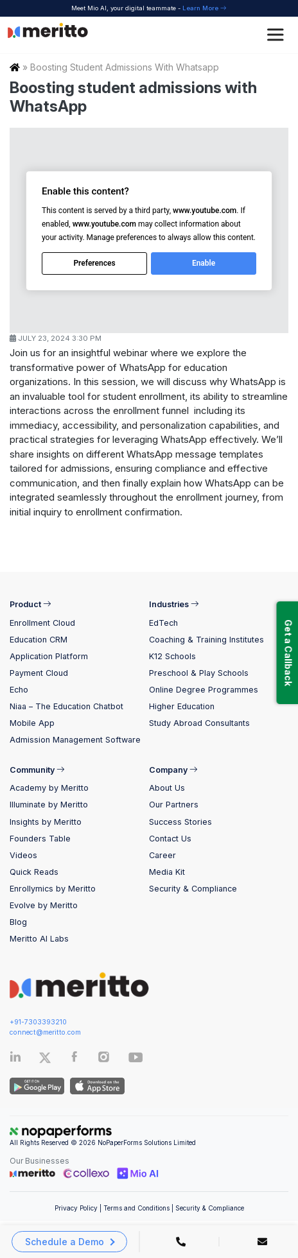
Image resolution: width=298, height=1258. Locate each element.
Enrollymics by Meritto (53, 888)
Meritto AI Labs (39, 939)
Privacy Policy (76, 1208)
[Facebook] (74, 1059)
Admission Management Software (75, 740)
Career (162, 855)
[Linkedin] (15, 1059)
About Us (167, 788)
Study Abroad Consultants (199, 723)
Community (37, 770)
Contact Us (170, 838)
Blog (18, 922)
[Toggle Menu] (277, 35)
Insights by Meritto (46, 822)
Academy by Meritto (49, 788)
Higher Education (182, 706)
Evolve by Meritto (44, 905)
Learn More (204, 8)
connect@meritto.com (45, 1032)
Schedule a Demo (64, 1241)
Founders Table (40, 838)
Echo (19, 689)
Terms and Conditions (136, 1208)
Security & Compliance (193, 888)
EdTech (163, 623)
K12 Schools (172, 656)
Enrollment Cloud (42, 623)
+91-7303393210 (38, 1022)
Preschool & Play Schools (199, 673)
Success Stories (180, 822)
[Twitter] (54, 1058)
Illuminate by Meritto (49, 804)
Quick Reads (34, 872)
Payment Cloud (39, 673)
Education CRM (38, 639)
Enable (203, 263)
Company (173, 770)
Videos (23, 855)
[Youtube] (135, 1061)
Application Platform (49, 656)
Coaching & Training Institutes (206, 639)
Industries (174, 604)
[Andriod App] (37, 1085)
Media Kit (167, 872)
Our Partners (173, 804)
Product (30, 604)
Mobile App (32, 723)
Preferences (94, 263)
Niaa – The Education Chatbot (66, 706)
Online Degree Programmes (203, 689)
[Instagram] (104, 1059)
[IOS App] (95, 1085)
